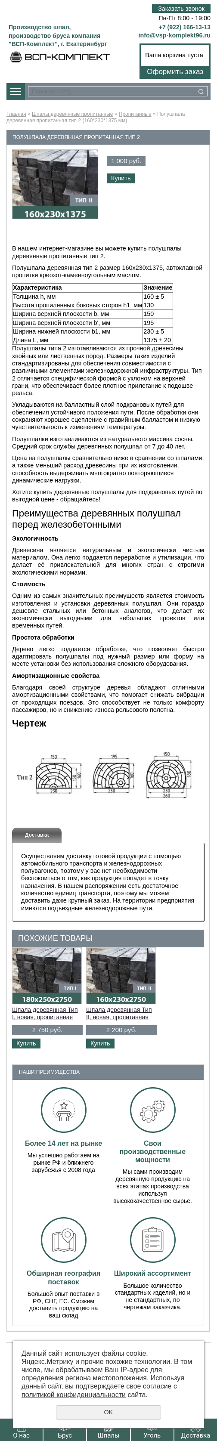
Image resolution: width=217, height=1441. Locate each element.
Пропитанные (135, 114)
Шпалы (108, 1435)
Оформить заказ (175, 72)
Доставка (195, 1435)
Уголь (152, 1435)
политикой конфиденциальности (74, 1394)
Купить (121, 178)
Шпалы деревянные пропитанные (72, 114)
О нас (21, 1435)
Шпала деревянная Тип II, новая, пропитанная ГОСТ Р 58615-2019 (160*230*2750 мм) (119, 1020)
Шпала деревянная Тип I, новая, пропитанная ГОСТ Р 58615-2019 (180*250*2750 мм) (45, 1020)
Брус (65, 1435)
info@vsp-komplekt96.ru (174, 35)
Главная (16, 114)
